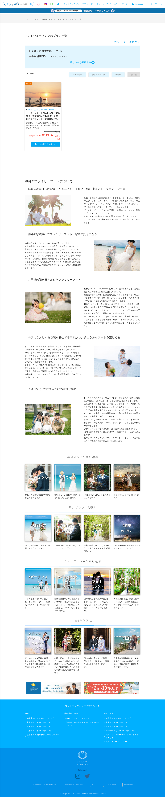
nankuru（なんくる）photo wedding (41, 109)
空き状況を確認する (44, 144)
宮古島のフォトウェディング (39, 722)
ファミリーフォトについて (125, 42)
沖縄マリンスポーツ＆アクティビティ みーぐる (122, 736)
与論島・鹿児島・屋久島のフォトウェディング (82, 724)
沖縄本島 (28, 83)
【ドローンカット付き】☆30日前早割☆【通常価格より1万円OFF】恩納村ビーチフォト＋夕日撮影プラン (43, 116)
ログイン (156, 4)
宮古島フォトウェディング (117, 722)
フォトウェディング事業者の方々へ (44, 785)
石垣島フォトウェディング (117, 726)
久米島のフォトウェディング (39, 730)
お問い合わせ (128, 785)
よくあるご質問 (110, 785)
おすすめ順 (74, 74)
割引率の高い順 (96, 74)
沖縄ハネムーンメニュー (116, 741)
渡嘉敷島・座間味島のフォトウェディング (43, 736)
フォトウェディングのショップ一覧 (112, 4)
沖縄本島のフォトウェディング (40, 718)
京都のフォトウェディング (77, 718)
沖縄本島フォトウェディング (118, 718)
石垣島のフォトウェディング (39, 726)
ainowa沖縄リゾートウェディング (120, 730)
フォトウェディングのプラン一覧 (78, 4)
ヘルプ (94, 785)
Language (138, 4)
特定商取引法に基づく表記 (74, 785)
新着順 (117, 74)
